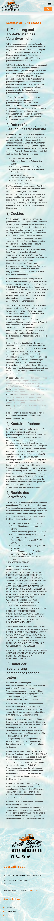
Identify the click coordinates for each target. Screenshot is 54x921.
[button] (49, 4)
